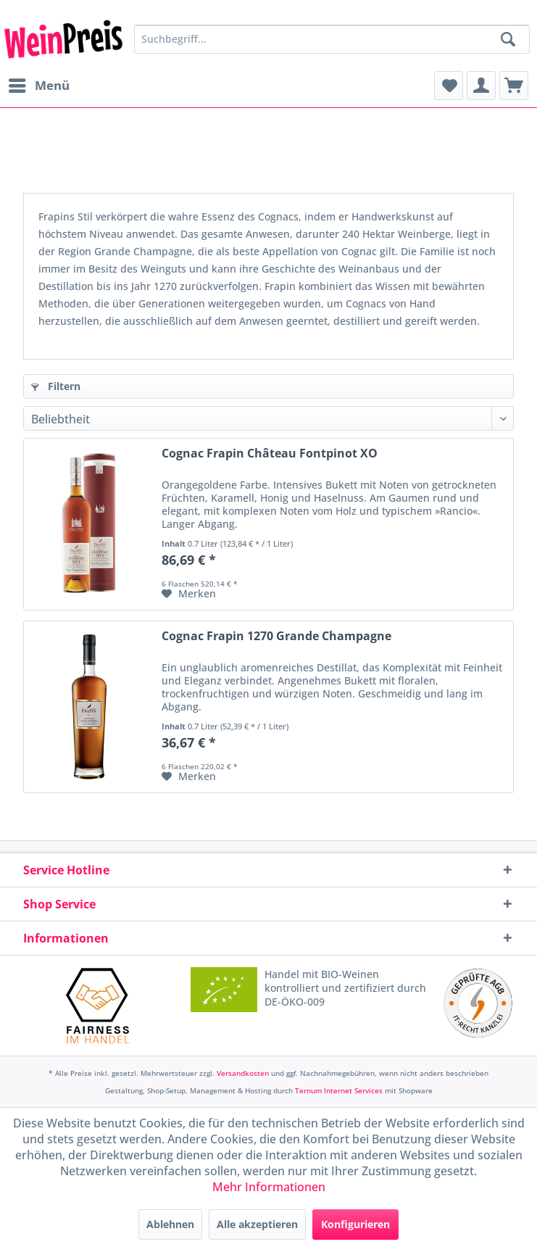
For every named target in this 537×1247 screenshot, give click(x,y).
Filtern (55, 386)
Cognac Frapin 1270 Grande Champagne (276, 636)
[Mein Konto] (481, 85)
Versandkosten (243, 1073)
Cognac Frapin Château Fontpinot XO (270, 453)
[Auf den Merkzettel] (189, 593)
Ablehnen (170, 1224)
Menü (39, 84)
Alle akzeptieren (257, 1224)
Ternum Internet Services (339, 1090)
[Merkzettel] (448, 85)
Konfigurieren (355, 1224)
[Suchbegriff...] (332, 39)
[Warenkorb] (513, 85)
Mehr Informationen (268, 1187)
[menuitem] (38, 85)
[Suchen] (508, 39)
